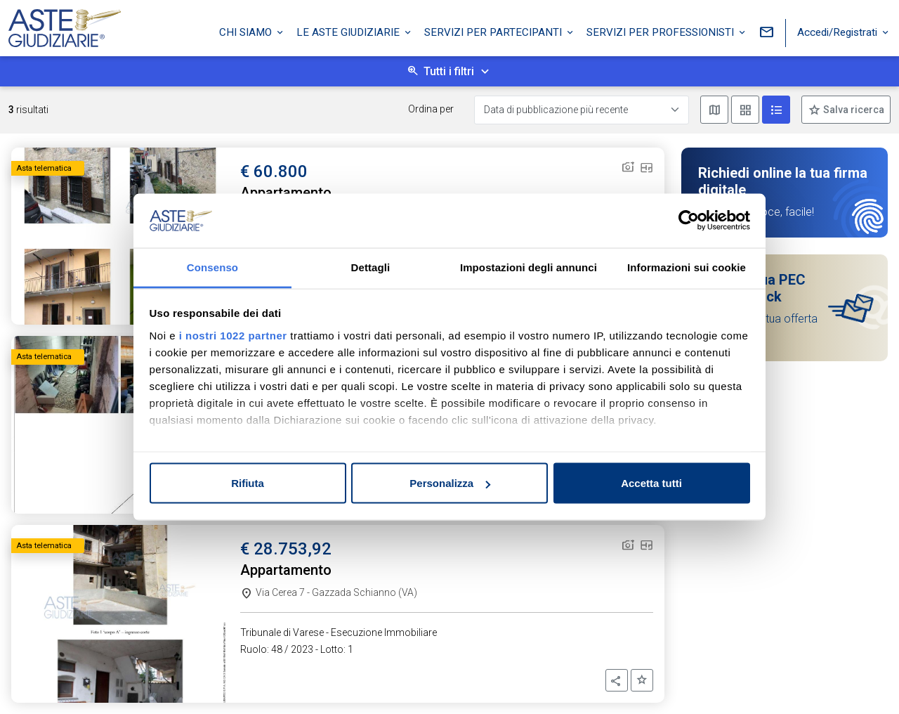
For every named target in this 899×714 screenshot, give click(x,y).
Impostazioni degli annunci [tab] (528, 267)
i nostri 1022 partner (233, 335)
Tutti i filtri (449, 71)
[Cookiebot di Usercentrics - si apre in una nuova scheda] (688, 220)
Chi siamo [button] (247, 30)
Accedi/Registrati (838, 30)
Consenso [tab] (212, 267)
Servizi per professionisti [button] (661, 30)
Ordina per (431, 109)
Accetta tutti (651, 483)
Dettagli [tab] (371, 267)
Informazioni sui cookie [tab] (686, 267)
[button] (616, 680)
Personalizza (449, 483)
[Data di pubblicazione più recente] (581, 110)
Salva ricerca (852, 109)
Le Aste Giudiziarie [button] (349, 30)
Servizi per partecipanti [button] (494, 30)
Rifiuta (247, 483)
